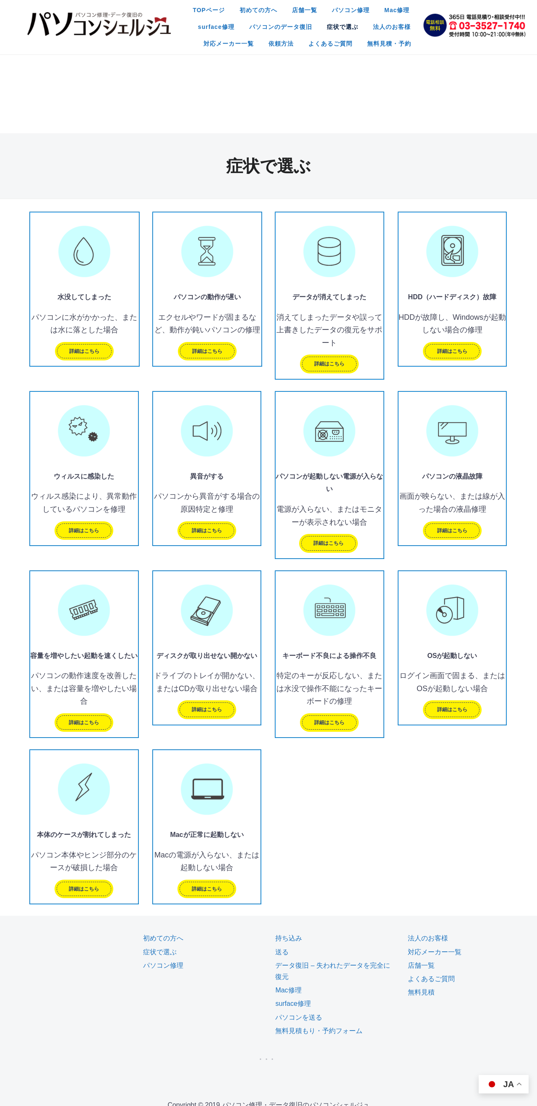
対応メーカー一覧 (335, 24)
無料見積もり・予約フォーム (318, 947)
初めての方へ (196, 8)
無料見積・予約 (300, 41)
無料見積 (421, 908)
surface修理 (380, 8)
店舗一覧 (242, 8)
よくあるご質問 (241, 41)
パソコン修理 (288, 8)
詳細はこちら (84, 268)
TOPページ (146, 8)
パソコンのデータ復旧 (165, 24)
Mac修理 (334, 8)
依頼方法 (388, 24)
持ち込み (288, 854)
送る (282, 868)
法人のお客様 (277, 24)
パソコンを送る (298, 934)
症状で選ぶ (227, 24)
